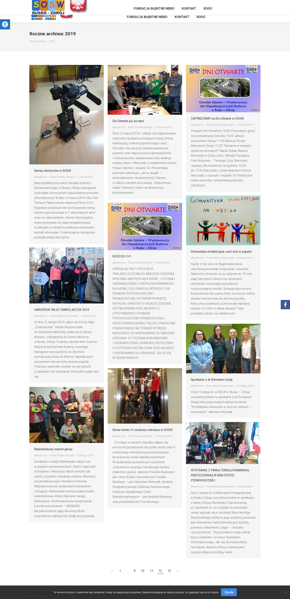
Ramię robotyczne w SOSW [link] (52, 170)
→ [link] (177, 571)
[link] (5, 24)
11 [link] (151, 571)
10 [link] (142, 571)
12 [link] (160, 571)
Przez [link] (62, 176)
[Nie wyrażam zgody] (285, 592)
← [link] (112, 571)
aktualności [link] (40, 176)
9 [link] (134, 571)
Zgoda (229, 592)
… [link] (127, 571)
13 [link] (169, 571)
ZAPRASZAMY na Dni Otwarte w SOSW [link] (217, 118)
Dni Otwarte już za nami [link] (128, 121)
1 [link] (120, 571)
